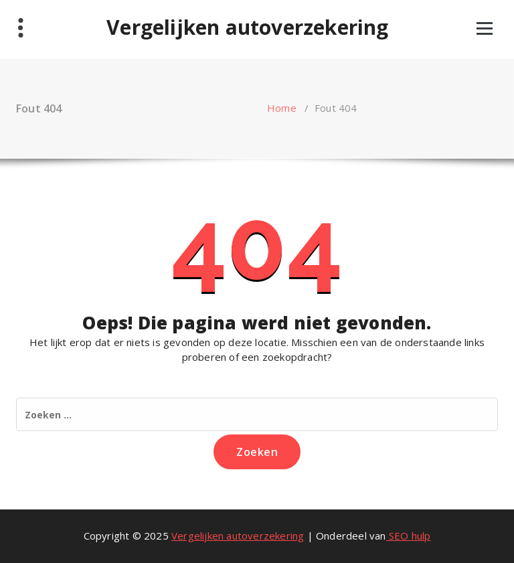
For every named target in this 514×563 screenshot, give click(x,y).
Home (281, 107)
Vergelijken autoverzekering (247, 27)
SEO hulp (408, 535)
